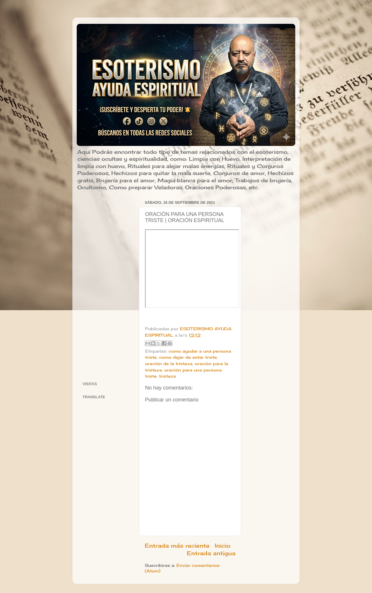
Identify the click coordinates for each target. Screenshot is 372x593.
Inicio (222, 545)
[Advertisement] (107, 286)
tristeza (167, 376)
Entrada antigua (211, 553)
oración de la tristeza (168, 363)
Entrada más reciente (177, 545)
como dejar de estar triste (188, 357)
